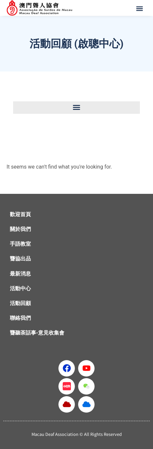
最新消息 (20, 274)
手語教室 (20, 244)
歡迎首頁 (20, 214)
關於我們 (20, 229)
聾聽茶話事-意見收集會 (37, 333)
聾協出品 (20, 258)
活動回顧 (20, 303)
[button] (140, 8)
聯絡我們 (20, 318)
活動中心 (20, 288)
